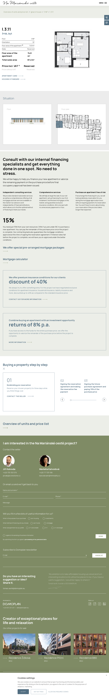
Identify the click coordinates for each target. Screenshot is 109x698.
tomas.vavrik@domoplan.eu (14, 588)
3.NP (46, 12)
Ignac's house (36, 12)
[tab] (54, 249)
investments (49, 518)
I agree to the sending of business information (20, 535)
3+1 (46, 528)
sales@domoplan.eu (23, 608)
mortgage (50, 523)
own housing (35, 518)
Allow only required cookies (58, 692)
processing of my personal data (35, 539)
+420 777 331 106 (46, 472)
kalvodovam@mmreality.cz (49, 475)
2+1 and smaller (34, 528)
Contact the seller (20, 396)
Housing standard (13, 79)
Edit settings (38, 692)
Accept (23, 692)
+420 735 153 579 (10, 472)
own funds (36, 523)
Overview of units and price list (16, 12)
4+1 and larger (58, 528)
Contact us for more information (28, 299)
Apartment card (12, 76)
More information (20, 342)
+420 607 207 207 (9, 608)
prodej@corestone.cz (11, 475)
